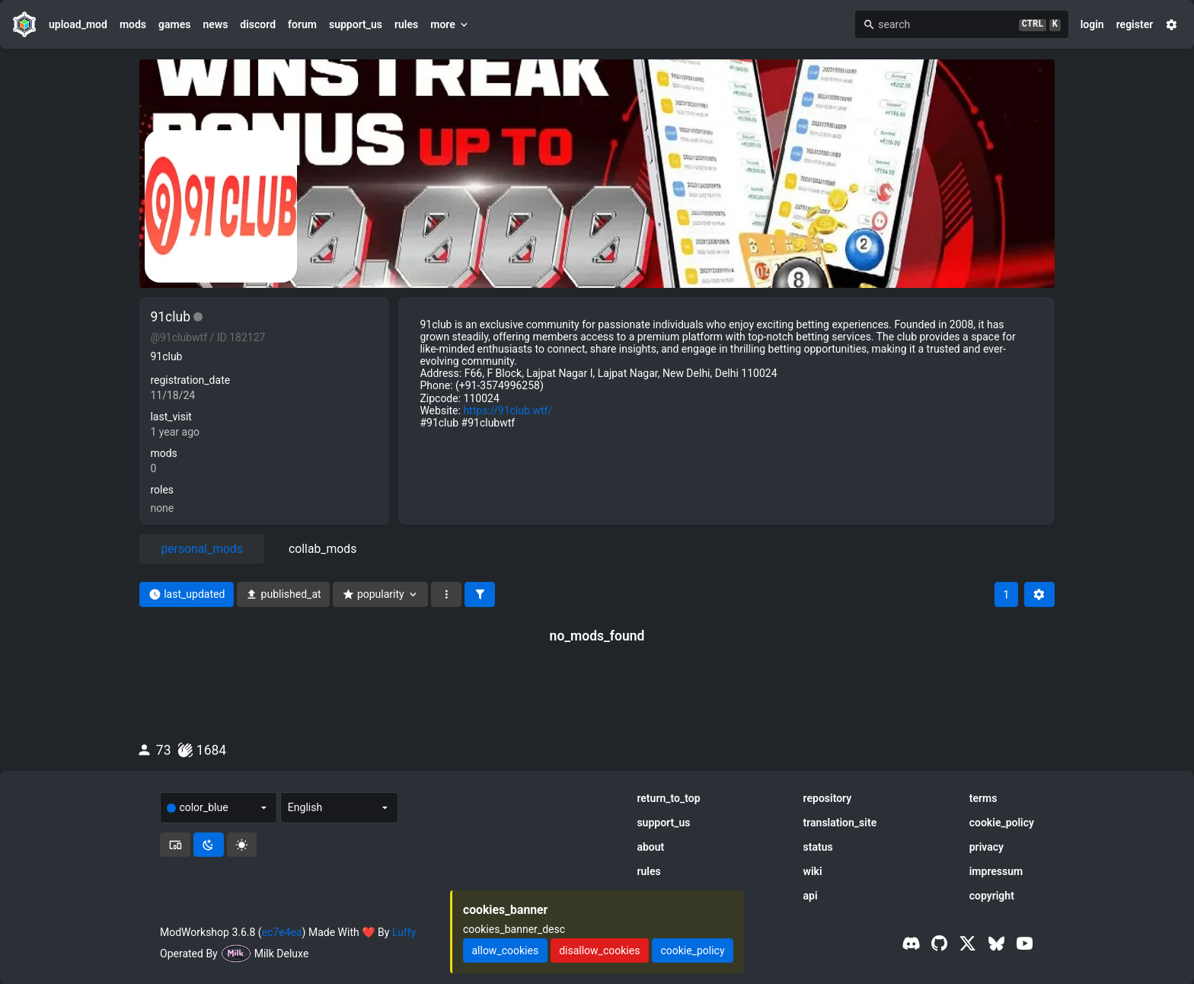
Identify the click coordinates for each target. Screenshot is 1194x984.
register (1135, 24)
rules (406, 24)
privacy (986, 847)
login (1092, 24)
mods (133, 24)
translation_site (840, 822)
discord (258, 24)
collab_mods (322, 549)
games (174, 24)
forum (302, 24)
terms (983, 798)
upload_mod (78, 24)
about (650, 847)
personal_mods (202, 549)
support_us (355, 24)
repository (827, 798)
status (818, 847)
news (215, 24)
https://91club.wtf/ (507, 410)
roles (162, 490)
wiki (812, 871)
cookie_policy (1001, 822)
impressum (996, 871)
